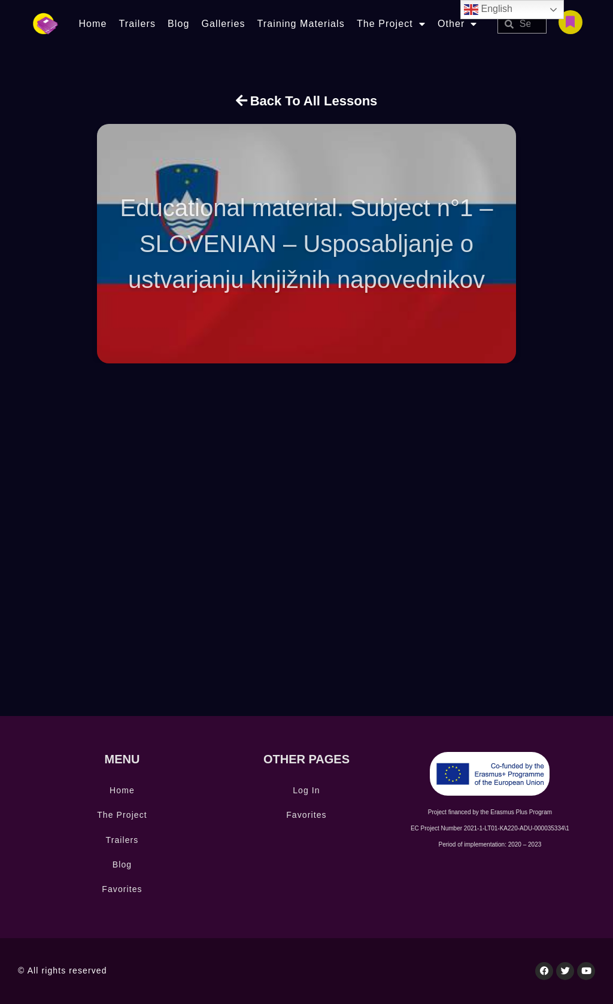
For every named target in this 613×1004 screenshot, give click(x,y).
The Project (391, 24)
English (488, 9)
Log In (306, 790)
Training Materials (301, 24)
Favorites (122, 889)
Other (458, 24)
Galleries (223, 24)
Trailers (137, 24)
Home (92, 24)
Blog (178, 24)
